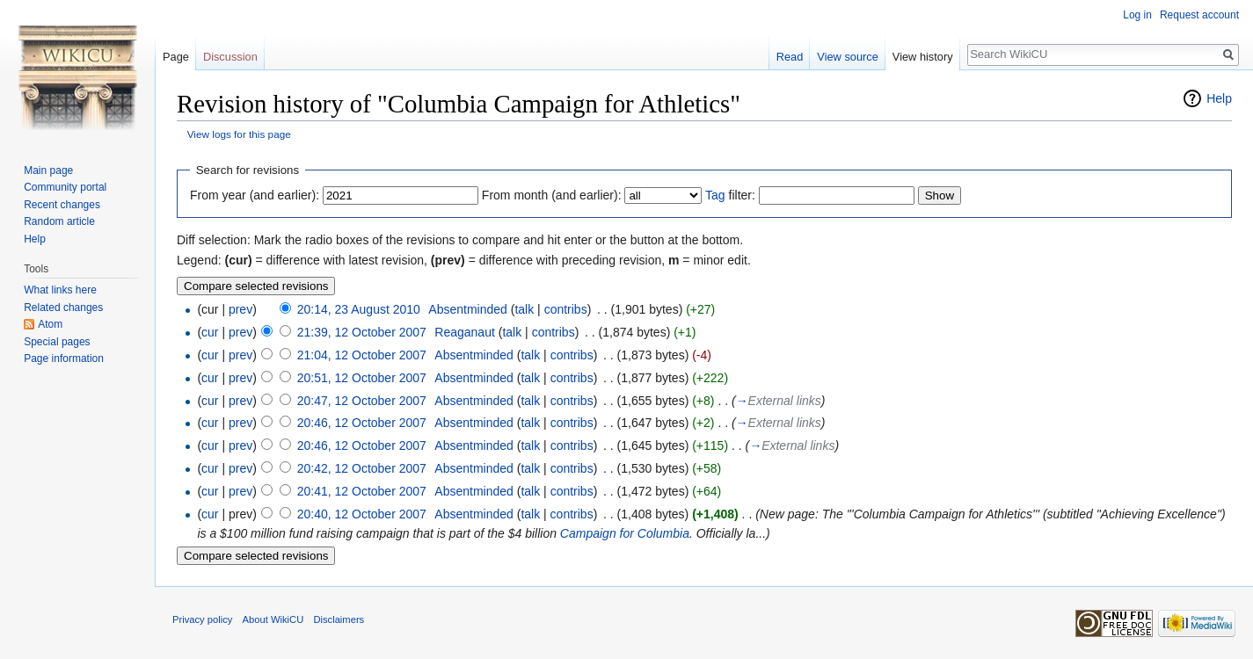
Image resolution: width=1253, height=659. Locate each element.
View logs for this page (239, 134)
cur (209, 332)
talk (524, 309)
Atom (50, 324)
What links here (60, 290)
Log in (1137, 15)
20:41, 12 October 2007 (361, 491)
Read (790, 56)
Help (1219, 98)
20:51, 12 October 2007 (361, 378)
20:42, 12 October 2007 (361, 468)
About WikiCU (273, 619)
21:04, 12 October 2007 (361, 355)
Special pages (57, 342)
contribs (565, 309)
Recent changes (62, 205)
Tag (715, 195)
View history (922, 56)
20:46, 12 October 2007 (361, 423)
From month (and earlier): (552, 195)
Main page (48, 170)
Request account (1199, 15)
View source (847, 56)
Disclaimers (338, 619)
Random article (59, 221)
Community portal (65, 187)
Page (176, 56)
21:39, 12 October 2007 (361, 332)
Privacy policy (202, 619)
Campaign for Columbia (624, 533)
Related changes (63, 307)
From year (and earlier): (254, 195)
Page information (64, 358)
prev (240, 309)
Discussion (230, 56)
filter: (730, 195)
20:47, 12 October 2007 (361, 401)
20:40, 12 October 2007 (361, 514)
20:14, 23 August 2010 (358, 309)
